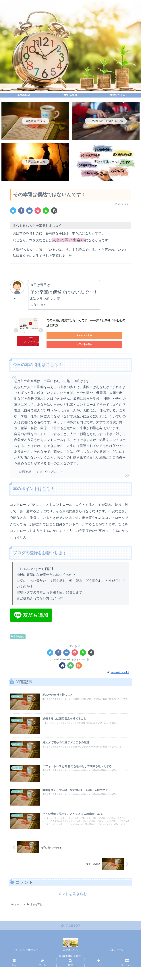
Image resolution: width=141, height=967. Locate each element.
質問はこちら (70, 955)
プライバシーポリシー (25, 955)
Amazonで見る (63, 335)
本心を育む (17, 632)
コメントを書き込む (70, 898)
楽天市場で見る (97, 335)
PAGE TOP (70, 931)
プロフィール (115, 955)
